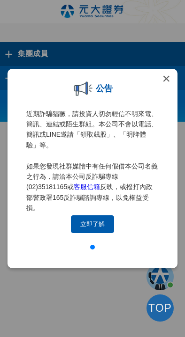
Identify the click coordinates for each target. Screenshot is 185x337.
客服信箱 (87, 186)
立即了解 (92, 223)
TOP (160, 308)
